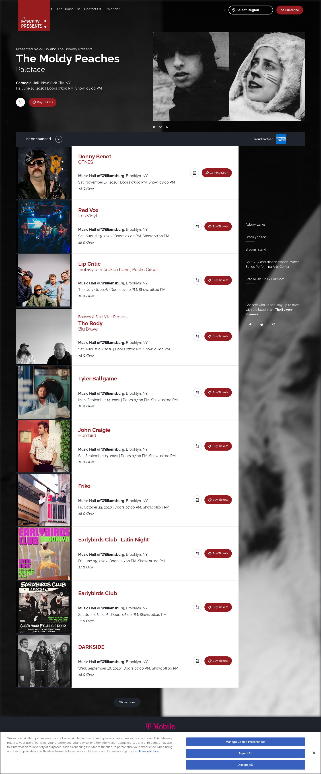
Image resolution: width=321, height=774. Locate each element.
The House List (103, 9)
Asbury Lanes (254, 224)
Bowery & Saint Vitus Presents (105, 317)
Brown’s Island (254, 249)
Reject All (245, 754)
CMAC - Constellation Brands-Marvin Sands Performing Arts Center (270, 264)
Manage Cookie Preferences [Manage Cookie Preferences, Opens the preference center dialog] (245, 743)
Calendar (147, 9)
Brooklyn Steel (254, 237)
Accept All (245, 766)
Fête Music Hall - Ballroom (263, 279)
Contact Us (127, 9)
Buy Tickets (48, 102)
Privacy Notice (148, 752)
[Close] (314, 754)
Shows (60, 9)
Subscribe (292, 10)
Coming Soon (217, 172)
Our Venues (78, 9)
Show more (128, 702)
